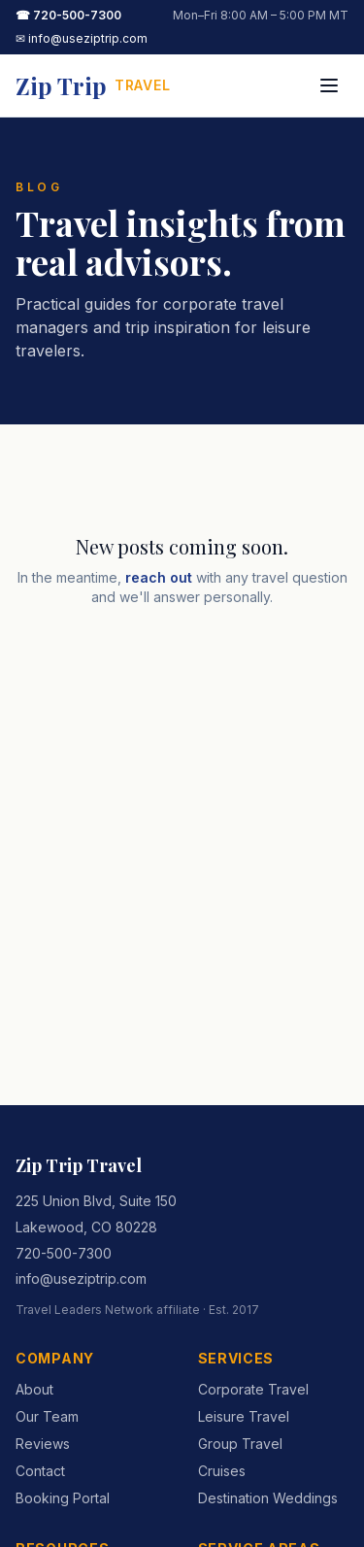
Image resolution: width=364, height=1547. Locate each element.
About (34, 1389)
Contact (40, 1471)
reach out (158, 577)
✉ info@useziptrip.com (82, 38)
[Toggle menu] (329, 85)
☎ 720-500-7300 (68, 15)
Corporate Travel (253, 1389)
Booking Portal (63, 1498)
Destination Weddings (268, 1498)
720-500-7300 (64, 1253)
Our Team (47, 1416)
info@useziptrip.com (81, 1278)
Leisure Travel (243, 1416)
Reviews (43, 1443)
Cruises (222, 1471)
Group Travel (240, 1443)
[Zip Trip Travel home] (93, 85)
